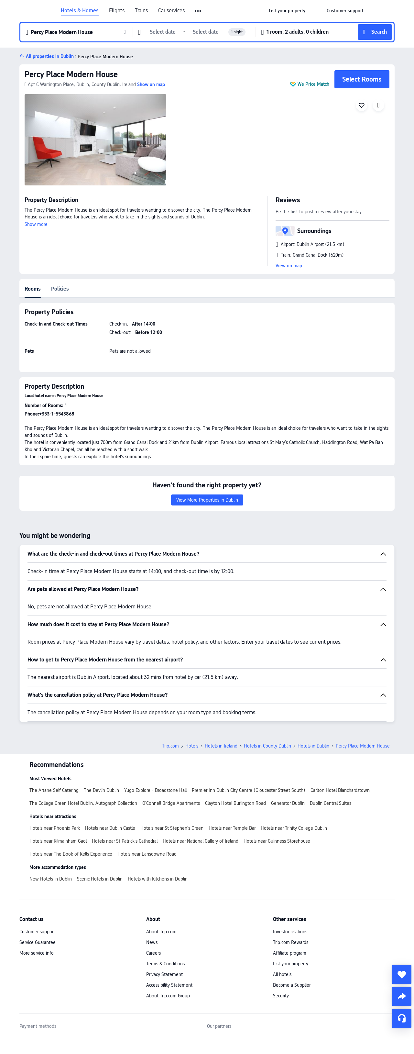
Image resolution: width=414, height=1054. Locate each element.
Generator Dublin (288, 803)
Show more (36, 224)
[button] (198, 11)
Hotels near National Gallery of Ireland (200, 841)
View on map (289, 265)
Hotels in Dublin (313, 746)
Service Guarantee (37, 942)
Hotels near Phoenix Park (54, 828)
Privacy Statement (164, 974)
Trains (141, 11)
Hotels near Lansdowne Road (147, 854)
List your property (290, 963)
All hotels (282, 974)
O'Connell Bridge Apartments (171, 803)
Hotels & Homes (80, 11)
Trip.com (170, 746)
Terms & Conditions (165, 963)
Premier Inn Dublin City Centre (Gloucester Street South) (248, 790)
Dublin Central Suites (330, 803)
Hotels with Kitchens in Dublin (158, 879)
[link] (287, 10)
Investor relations (290, 931)
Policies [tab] (60, 289)
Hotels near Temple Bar (232, 828)
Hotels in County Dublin (267, 746)
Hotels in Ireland (221, 746)
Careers (153, 953)
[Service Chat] (401, 1018)
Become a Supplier (291, 985)
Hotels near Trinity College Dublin (294, 828)
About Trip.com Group (168, 995)
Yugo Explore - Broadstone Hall (155, 790)
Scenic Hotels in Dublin (100, 879)
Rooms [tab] (33, 289)
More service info (36, 953)
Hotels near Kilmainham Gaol (58, 841)
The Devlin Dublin (101, 790)
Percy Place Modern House (71, 74)
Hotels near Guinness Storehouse (277, 841)
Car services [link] (171, 11)
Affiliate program (289, 953)
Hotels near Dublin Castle (110, 828)
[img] (95, 139)
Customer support (37, 931)
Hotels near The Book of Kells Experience (70, 854)
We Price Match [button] (313, 84)
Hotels (191, 746)
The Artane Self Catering (54, 790)
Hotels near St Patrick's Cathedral (125, 841)
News (152, 942)
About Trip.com (161, 931)
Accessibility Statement (169, 985)
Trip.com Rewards (290, 942)
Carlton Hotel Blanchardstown (340, 790)
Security (281, 995)
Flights (117, 11)
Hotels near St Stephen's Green (171, 828)
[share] (401, 996)
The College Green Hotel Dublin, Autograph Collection (83, 803)
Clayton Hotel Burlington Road (235, 803)
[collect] (401, 974)
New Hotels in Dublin (50, 879)
